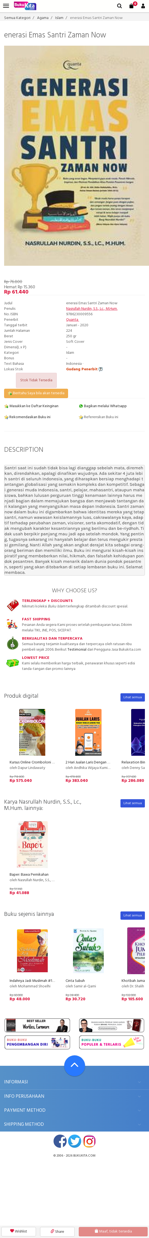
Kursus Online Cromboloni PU (33, 762)
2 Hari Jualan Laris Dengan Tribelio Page (97, 762)
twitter (74, 1141)
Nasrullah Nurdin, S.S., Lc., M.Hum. (91, 309)
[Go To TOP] (74, 1065)
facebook (60, 1141)
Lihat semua (132, 697)
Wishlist (18, 1231)
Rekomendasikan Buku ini (27, 417)
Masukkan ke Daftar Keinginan (31, 406)
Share (57, 1232)
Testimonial (77, 650)
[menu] (6, 6)
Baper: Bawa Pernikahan (29, 875)
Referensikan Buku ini (98, 417)
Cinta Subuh (75, 981)
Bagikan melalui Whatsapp (103, 406)
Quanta (72, 320)
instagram (89, 1141)
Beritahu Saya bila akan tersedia (36, 393)
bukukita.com (84, 1155)
